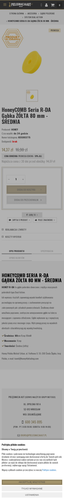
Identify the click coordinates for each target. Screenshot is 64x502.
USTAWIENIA (32, 495)
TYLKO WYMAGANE (32, 488)
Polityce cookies (49, 470)
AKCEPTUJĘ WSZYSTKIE (32, 482)
